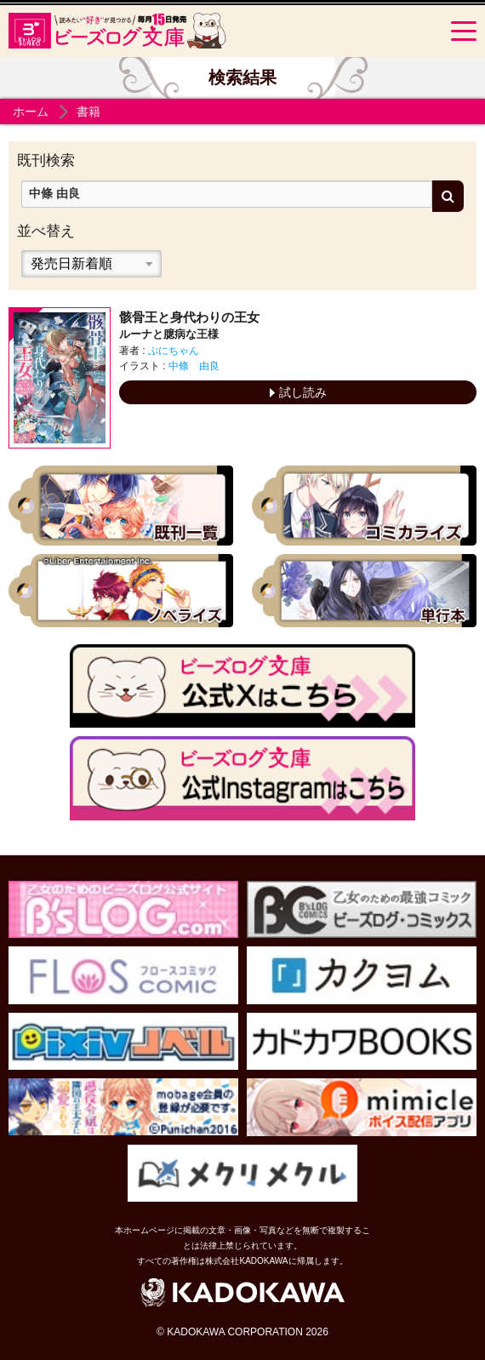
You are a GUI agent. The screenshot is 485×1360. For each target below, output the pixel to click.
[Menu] (463, 31)
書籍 (88, 111)
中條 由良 (194, 366)
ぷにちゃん (173, 351)
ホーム (30, 111)
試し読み (298, 392)
